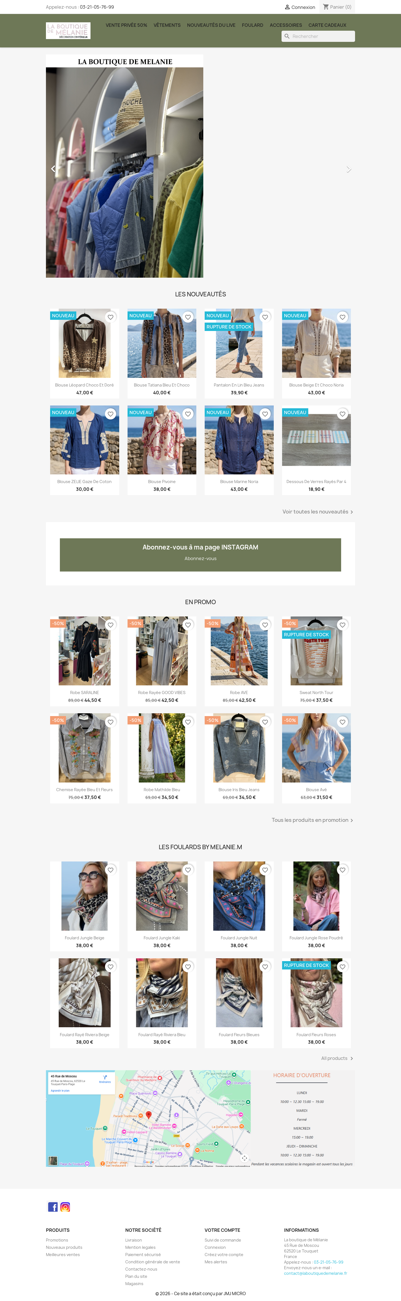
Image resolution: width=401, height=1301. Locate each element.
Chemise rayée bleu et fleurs (84, 789)
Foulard (252, 25)
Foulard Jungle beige (84, 937)
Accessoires (286, 25)
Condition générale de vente (152, 1261)
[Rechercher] (318, 36)
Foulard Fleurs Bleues (239, 1034)
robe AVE (239, 692)
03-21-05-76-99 (97, 7)
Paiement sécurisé (143, 1254)
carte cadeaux (327, 25)
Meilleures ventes (63, 1254)
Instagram (64, 1206)
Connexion (215, 1247)
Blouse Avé (316, 789)
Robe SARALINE (84, 692)
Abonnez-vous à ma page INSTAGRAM (200, 547)
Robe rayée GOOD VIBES (161, 692)
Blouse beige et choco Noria (316, 385)
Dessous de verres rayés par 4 (316, 481)
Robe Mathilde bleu (162, 789)
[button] (69, 166)
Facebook (52, 1206)
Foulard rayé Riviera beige (84, 1034)
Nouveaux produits (64, 1247)
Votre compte (222, 1230)
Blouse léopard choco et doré (84, 385)
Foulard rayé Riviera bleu (161, 1034)
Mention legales (140, 1247)
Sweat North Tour (316, 692)
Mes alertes (216, 1261)
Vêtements (167, 25)
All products (338, 1058)
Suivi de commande (223, 1240)
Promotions (57, 1240)
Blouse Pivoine (162, 481)
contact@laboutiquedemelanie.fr (315, 1273)
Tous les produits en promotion (313, 820)
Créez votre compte (224, 1254)
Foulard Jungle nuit (239, 937)
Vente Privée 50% (126, 25)
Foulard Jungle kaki (162, 937)
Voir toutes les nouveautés (319, 512)
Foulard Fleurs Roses (316, 1034)
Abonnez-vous (201, 558)
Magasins (134, 1283)
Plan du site (136, 1276)
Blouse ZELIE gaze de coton (84, 481)
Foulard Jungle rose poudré (316, 937)
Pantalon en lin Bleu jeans (239, 385)
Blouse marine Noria (239, 481)
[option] (200, 166)
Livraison (133, 1240)
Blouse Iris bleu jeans (239, 789)
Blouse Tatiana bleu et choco (162, 385)
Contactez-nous (141, 1269)
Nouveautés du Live (211, 25)
